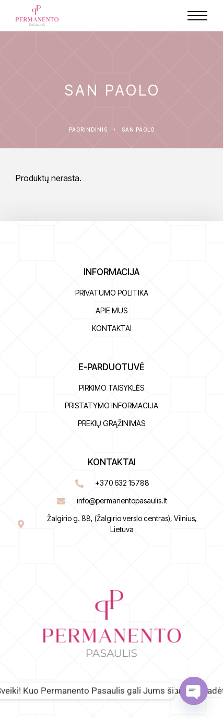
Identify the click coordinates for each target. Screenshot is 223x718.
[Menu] (197, 15)
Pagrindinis (88, 129)
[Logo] (37, 15)
